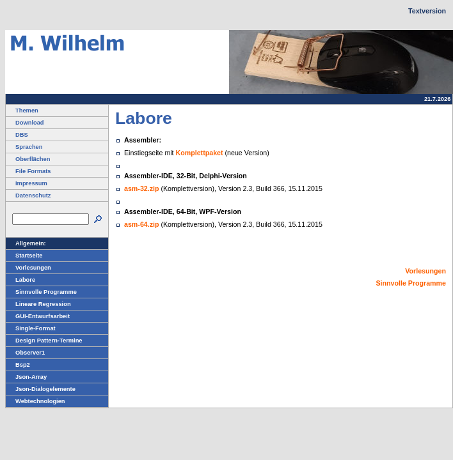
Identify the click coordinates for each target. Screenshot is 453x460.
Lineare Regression (38, 304)
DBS (17, 135)
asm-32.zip (141, 188)
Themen (22, 110)
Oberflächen (28, 159)
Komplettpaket (199, 153)
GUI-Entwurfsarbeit (38, 316)
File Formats (28, 171)
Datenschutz (28, 195)
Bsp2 (18, 365)
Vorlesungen (28, 267)
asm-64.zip (141, 224)
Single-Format (31, 328)
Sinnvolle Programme (41, 292)
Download (25, 122)
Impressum (26, 183)
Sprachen (24, 147)
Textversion (427, 11)
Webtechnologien (35, 401)
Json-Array (26, 377)
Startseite (24, 255)
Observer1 (25, 352)
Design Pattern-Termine (44, 340)
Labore (20, 280)
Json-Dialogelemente (41, 389)
